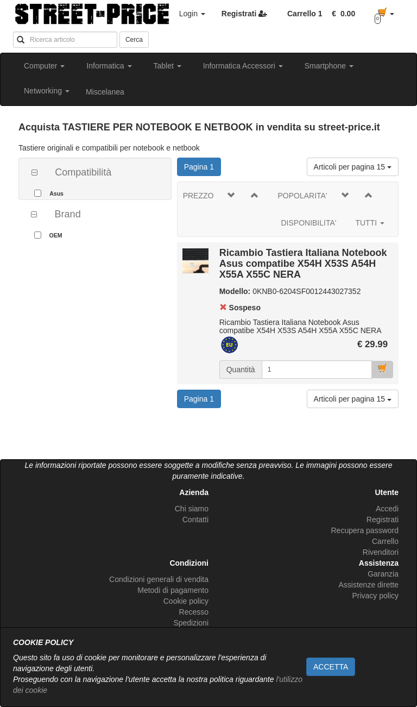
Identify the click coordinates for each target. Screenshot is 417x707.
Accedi (387, 508)
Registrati (383, 519)
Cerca (134, 39)
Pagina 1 (202, 166)
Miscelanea (105, 91)
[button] (341, 13)
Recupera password (365, 530)
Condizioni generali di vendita (158, 579)
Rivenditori (381, 552)
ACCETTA (330, 666)
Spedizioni (190, 622)
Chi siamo (191, 508)
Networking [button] (47, 90)
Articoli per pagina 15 (352, 166)
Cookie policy (185, 601)
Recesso (193, 612)
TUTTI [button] (369, 222)
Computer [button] (44, 65)
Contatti (195, 519)
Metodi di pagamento (172, 590)
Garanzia (383, 574)
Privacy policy (375, 595)
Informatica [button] (108, 65)
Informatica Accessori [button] (243, 65)
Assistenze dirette (369, 584)
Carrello (385, 541)
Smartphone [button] (329, 65)
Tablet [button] (167, 65)
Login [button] (192, 13)
